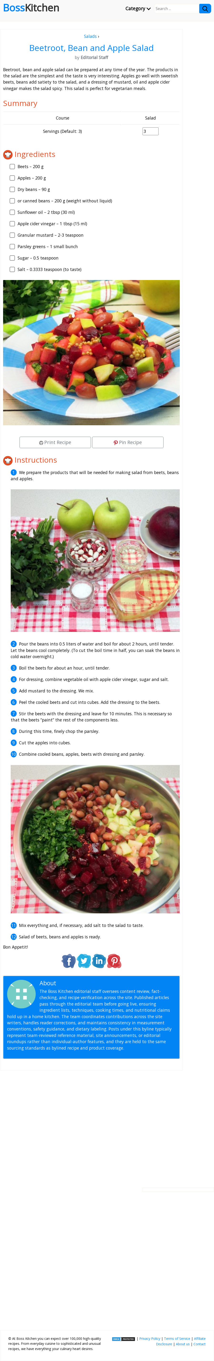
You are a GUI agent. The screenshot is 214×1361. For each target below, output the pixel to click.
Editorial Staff (76, 983)
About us (183, 1344)
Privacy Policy (149, 1338)
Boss (31, 7)
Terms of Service (177, 1338)
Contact (200, 1344)
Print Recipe (55, 442)
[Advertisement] (91, 1125)
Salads (90, 36)
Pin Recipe (128, 442)
